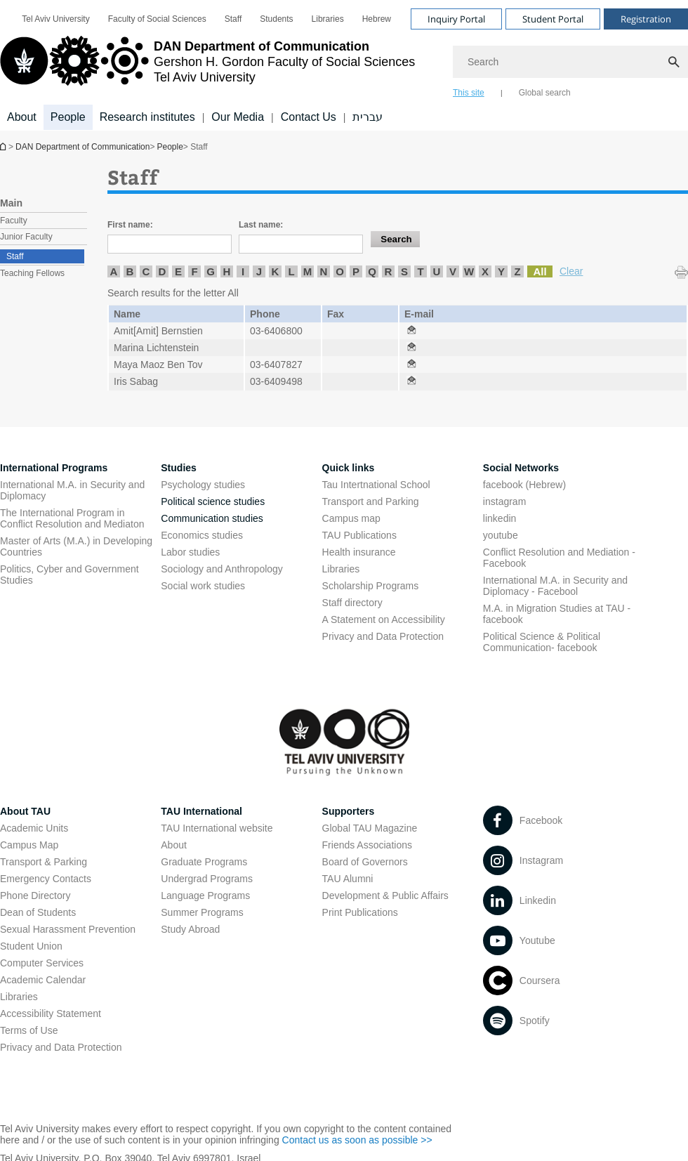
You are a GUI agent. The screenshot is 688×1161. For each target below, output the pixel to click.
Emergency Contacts (45, 878)
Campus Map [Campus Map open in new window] (29, 845)
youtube (500, 535)
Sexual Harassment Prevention (67, 929)
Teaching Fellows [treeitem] (32, 273)
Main (11, 203)
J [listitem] (259, 271)
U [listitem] (437, 271)
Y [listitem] (501, 271)
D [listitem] (162, 271)
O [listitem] (340, 271)
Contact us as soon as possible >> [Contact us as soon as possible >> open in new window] (357, 1140)
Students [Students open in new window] (276, 19)
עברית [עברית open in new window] (367, 117)
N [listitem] (324, 271)
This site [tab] (468, 93)
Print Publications (360, 912)
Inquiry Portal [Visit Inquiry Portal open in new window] (456, 19)
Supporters (348, 811)
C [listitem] (146, 271)
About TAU (25, 811)
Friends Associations (367, 845)
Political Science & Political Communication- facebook (541, 642)
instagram (504, 501)
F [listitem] (194, 271)
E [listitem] (178, 271)
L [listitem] (291, 271)
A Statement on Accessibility (383, 619)
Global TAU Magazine (370, 828)
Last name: (261, 225)
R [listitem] (388, 271)
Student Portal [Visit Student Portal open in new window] (552, 19)
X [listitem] (485, 271)
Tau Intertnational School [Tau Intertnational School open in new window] (376, 484)
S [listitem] (404, 271)
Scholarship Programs (370, 585)
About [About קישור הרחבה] (22, 117)
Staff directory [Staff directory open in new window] (352, 602)
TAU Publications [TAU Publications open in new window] (359, 535)
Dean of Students (38, 912)
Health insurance (359, 552)
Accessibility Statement (50, 1013)
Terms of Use (29, 1030)
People (170, 147)
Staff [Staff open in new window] (233, 19)
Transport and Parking (370, 501)
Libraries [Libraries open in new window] (328, 19)
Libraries (341, 569)
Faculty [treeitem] (13, 220)
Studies (179, 467)
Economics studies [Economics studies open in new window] (202, 535)
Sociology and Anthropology (222, 569)
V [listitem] (452, 271)
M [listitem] (307, 271)
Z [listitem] (517, 271)
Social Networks (521, 467)
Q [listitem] (372, 271)
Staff (14, 256)
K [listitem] (275, 271)
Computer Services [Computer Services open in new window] (42, 963)
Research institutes (147, 117)
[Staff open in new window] (411, 330)
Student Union (31, 946)
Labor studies (190, 552)
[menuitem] (55, 19)
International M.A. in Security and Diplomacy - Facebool (555, 586)
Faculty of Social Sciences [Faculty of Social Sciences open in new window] (157, 19)
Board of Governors (365, 861)
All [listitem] (539, 271)
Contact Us (308, 117)
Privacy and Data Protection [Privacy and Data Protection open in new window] (383, 636)
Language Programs (205, 895)
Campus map (351, 518)
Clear (571, 271)
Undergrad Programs (207, 878)
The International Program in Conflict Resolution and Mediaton (72, 518)
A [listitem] (114, 271)
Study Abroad (190, 929)
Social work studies (203, 585)
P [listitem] (355, 271)
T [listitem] (420, 271)
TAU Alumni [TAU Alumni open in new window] (347, 878)
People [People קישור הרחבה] (68, 117)
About (174, 845)
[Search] (570, 62)
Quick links (348, 467)
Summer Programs (202, 912)
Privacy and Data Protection (61, 1047)
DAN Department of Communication (4, 146)
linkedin (499, 518)
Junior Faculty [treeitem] (26, 237)
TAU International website (216, 828)
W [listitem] (469, 271)
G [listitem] (210, 271)
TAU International (201, 811)
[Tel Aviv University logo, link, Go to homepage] (207, 67)
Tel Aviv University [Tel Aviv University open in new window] (55, 19)
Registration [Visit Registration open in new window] (646, 19)
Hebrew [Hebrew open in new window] (376, 19)
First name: (130, 225)
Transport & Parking (43, 861)
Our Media (237, 117)
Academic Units (34, 828)
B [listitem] (130, 271)
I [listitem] (243, 271)
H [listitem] (227, 271)
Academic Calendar (43, 979)
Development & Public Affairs (385, 895)
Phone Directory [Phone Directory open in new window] (35, 895)
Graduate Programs (204, 861)
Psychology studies (203, 484)
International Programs (53, 467)
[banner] (344, 65)
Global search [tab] (545, 93)
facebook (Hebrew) (524, 484)
